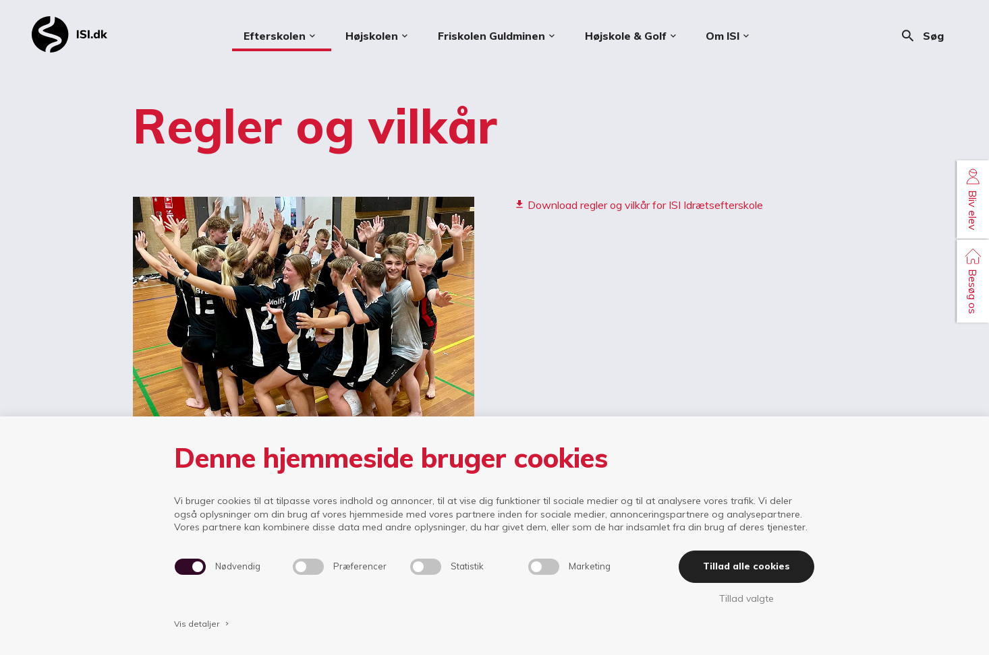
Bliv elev (973, 199)
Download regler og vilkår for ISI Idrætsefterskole (638, 205)
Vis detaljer (202, 624)
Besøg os (973, 280)
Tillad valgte (746, 598)
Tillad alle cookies (746, 566)
